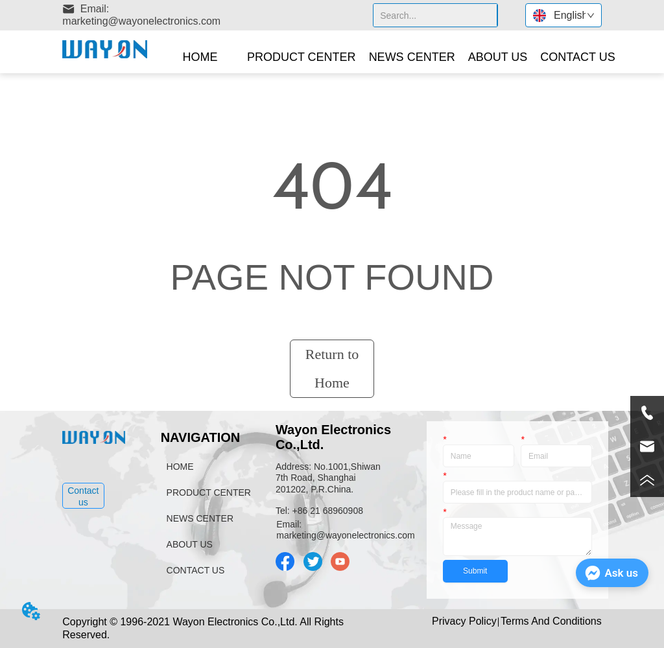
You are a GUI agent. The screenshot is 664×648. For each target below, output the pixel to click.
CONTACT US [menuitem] (577, 57)
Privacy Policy (464, 621)
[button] (301, 57)
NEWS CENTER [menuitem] (412, 57)
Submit (475, 570)
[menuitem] (301, 57)
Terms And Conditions (551, 621)
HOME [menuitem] (199, 57)
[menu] (390, 57)
